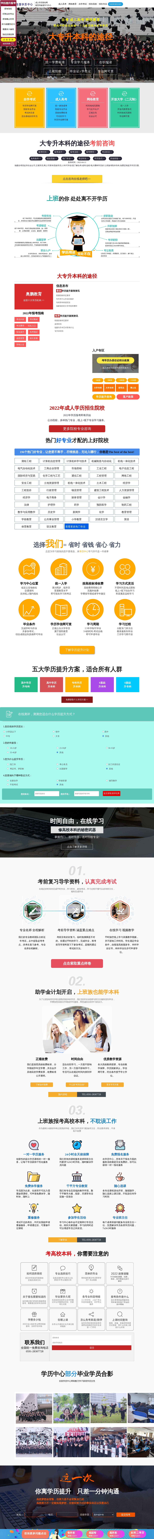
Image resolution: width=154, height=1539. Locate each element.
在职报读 (105, 62)
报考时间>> (43, 152)
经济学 (126, 418)
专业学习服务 (80, 62)
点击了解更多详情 (77, 781)
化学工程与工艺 (51, 410)
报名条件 (33, 325)
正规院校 (55, 71)
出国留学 (63, 704)
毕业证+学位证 (80, 71)
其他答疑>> (115, 158)
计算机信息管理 (51, 396)
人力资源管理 (126, 425)
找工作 (13, 699)
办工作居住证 (114, 699)
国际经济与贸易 (26, 410)
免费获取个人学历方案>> (77, 635)
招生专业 (103, 4)
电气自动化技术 (26, 403)
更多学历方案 (112, 1020)
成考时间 (58, 324)
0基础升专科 (127, 619)
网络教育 (73, 4)
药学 (76, 439)
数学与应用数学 (26, 447)
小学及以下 (11, 667)
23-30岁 (62, 683)
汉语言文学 (101, 454)
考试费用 (46, 319)
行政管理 (52, 425)
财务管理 (77, 432)
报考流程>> (75, 152)
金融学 (126, 432)
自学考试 (83, 4)
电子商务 (52, 432)
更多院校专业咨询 (77, 364)
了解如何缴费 (42, 1020)
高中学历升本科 (51, 619)
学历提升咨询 (104, 332)
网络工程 (127, 410)
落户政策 (128, 332)
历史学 (51, 447)
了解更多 (62, 1175)
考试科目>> (107, 152)
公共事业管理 (51, 454)
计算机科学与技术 (77, 396)
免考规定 (46, 325)
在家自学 (14, 716)
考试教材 (33, 319)
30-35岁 (111, 683)
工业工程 (102, 403)
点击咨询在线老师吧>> (75, 178)
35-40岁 (13, 687)
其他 (107, 671)
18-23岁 (13, 683)
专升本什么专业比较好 (63, 299)
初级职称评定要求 (62, 295)
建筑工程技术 (101, 425)
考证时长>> (83, 158)
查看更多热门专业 (75, 461)
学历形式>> (99, 158)
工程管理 (102, 410)
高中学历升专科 (26, 619)
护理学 (51, 439)
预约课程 (62, 1029)
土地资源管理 (51, 418)
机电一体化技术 (126, 396)
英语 (126, 454)
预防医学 (102, 439)
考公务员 (63, 699)
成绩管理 (20, 331)
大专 (58, 671)
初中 (58, 667)
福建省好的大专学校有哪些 (65, 306)
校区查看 (33, 331)
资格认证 (46, 331)
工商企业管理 (51, 403)
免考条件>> (36, 158)
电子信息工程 (126, 403)
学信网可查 (106, 71)
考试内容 (20, 319)
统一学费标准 (55, 62)
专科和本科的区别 (62, 302)
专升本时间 (59, 331)
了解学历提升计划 (77, 585)
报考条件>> (59, 152)
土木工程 (102, 418)
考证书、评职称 (17, 704)
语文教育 (52, 461)
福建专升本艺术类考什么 (64, 327)
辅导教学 (113, 716)
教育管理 (127, 447)
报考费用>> (91, 152)
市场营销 (77, 403)
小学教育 (77, 454)
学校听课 (63, 716)
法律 (26, 439)
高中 (106, 667)
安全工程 (27, 418)
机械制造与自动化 (102, 396)
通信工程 (77, 410)
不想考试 (14, 720)
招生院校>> (52, 158)
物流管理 (77, 425)
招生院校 (93, 4)
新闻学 (76, 447)
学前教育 (27, 454)
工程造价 (27, 425)
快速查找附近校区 (115, 4)
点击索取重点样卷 (77, 898)
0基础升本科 (102, 619)
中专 (8, 671)
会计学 (101, 432)
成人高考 (62, 4)
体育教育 (27, 461)
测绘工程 (27, 396)
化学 (101, 447)
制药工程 (127, 439)
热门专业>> (68, 158)
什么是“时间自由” (77, 1020)
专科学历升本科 (77, 619)
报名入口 (20, 325)
